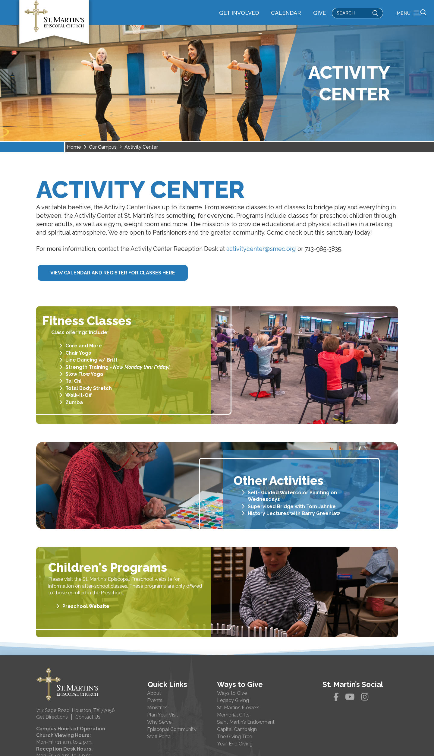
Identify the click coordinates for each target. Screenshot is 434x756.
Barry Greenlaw (321, 521)
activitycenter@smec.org (261, 257)
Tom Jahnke (321, 514)
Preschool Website (85, 614)
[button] (411, 17)
